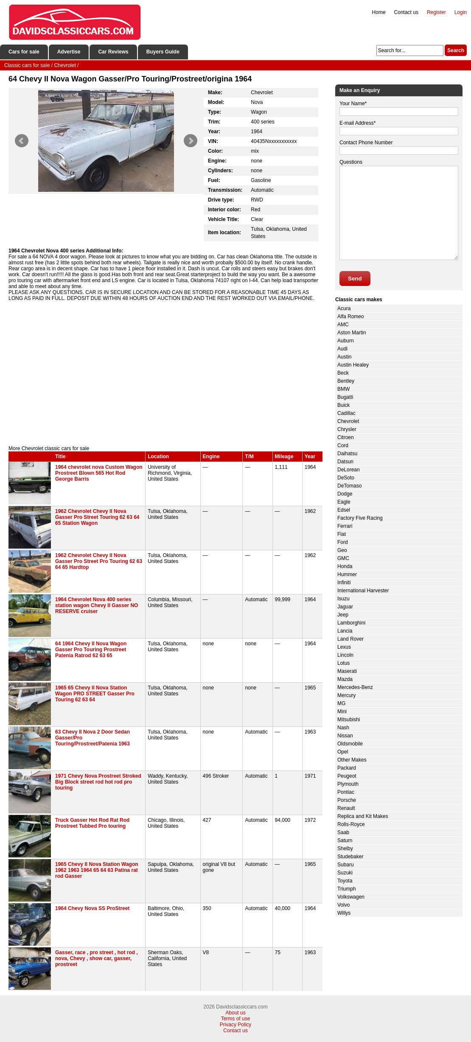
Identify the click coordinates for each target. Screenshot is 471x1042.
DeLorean (348, 470)
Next (190, 141)
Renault (346, 808)
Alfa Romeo (350, 316)
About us (235, 1013)
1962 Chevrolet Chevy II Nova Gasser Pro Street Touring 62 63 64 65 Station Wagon (97, 517)
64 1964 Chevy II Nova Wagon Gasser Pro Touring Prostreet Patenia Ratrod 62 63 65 (90, 649)
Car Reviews (113, 52)
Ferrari (344, 526)
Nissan (345, 736)
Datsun (345, 462)
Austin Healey (353, 365)
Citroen (345, 437)
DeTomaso (349, 486)
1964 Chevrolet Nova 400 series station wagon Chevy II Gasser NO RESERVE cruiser (96, 605)
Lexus (344, 647)
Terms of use (235, 1019)
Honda (344, 566)
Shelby (345, 849)
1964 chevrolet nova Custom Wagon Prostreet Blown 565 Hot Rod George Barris (99, 473)
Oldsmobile (350, 744)
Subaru (345, 865)
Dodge (344, 494)
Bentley (345, 381)
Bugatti (345, 397)
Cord (342, 445)
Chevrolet (348, 421)
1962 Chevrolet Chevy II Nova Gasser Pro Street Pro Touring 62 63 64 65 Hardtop (98, 561)
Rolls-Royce (351, 824)
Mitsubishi (348, 720)
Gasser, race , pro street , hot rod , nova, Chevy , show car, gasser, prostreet (96, 958)
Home (379, 12)
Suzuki (345, 873)
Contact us (406, 12)
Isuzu (343, 599)
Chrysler (346, 429)
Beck (343, 373)
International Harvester (363, 591)
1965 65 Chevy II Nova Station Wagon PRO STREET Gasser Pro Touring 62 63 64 (95, 694)
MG (341, 703)
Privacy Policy (236, 1025)
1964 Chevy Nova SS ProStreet (92, 908)
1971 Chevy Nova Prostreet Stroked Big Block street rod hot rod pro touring (98, 782)
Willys (343, 913)
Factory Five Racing (360, 518)
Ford (342, 542)
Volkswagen (350, 897)
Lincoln (345, 655)
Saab (343, 832)
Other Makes (352, 760)
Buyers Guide (162, 52)
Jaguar (345, 607)
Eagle (343, 502)
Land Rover (350, 639)
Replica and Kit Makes (362, 816)
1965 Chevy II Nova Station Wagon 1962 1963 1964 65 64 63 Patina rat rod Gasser (96, 870)
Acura (343, 308)
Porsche (346, 800)
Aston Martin (351, 333)
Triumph (346, 889)
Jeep (342, 615)
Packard (346, 768)
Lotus (343, 663)
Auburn (345, 341)
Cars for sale (23, 52)
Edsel (343, 510)
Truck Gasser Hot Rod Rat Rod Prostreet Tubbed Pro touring (92, 823)
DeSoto (345, 478)
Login (460, 12)
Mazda (345, 679)
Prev (21, 141)
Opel (342, 752)
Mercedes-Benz (355, 687)
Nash (343, 728)
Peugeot (346, 776)
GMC (343, 558)
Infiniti (343, 582)
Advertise (69, 52)
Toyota (344, 881)
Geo (342, 550)
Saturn (344, 840)
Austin (344, 357)
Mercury (346, 695)
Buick (343, 405)
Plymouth (348, 784)
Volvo (343, 905)
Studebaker (350, 857)
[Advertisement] (165, 373)
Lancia (344, 631)
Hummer (347, 574)
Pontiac (345, 792)
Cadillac (346, 413)
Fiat (341, 534)
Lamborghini (351, 623)
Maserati (347, 671)
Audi (342, 349)
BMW (343, 389)
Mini (342, 711)
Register (436, 12)
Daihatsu (347, 454)
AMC (343, 325)
